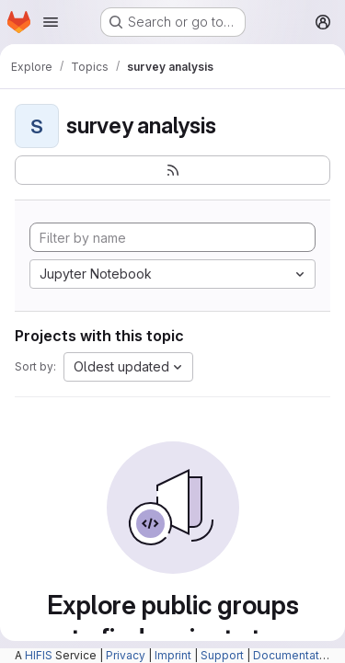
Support (222, 655)
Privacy (125, 655)
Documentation (294, 655)
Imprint (173, 655)
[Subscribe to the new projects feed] (172, 170)
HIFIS (38, 655)
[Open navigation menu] (50, 22)
